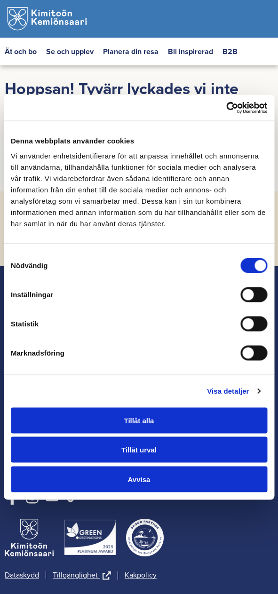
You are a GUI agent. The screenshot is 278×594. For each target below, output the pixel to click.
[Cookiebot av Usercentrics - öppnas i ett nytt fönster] (226, 108)
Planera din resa (131, 51)
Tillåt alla (139, 420)
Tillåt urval (139, 450)
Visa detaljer (228, 391)
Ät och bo (21, 51)
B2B (230, 51)
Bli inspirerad (190, 51)
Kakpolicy (141, 575)
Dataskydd (22, 575)
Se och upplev (70, 51)
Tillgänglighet (82, 575)
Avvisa (139, 479)
